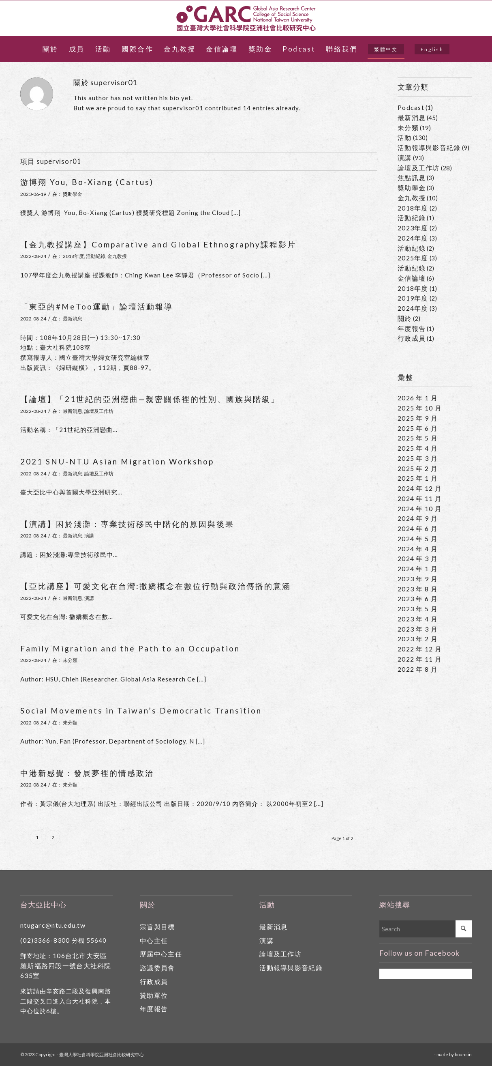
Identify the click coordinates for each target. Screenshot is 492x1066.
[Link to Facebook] (466, 18)
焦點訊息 (412, 177)
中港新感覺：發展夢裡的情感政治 (87, 773)
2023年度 (413, 228)
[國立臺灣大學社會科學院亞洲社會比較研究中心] (246, 18)
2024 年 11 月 (420, 498)
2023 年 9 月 (418, 578)
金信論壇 (412, 278)
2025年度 (413, 258)
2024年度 (413, 238)
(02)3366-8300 (45, 940)
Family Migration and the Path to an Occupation (130, 648)
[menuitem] (50, 49)
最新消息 (72, 319)
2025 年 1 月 (418, 478)
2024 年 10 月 (420, 508)
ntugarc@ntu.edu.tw (53, 925)
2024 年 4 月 (418, 548)
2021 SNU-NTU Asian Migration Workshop (117, 461)
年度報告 (412, 328)
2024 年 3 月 (418, 558)
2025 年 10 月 (420, 408)
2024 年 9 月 (418, 518)
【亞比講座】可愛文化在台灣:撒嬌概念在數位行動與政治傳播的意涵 (155, 586)
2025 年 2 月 (418, 468)
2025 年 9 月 (418, 418)
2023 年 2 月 (418, 639)
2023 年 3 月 (418, 629)
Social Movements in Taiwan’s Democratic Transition (141, 710)
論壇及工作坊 (98, 411)
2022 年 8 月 (418, 669)
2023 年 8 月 (418, 589)
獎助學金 (72, 194)
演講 (89, 536)
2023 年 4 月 (418, 619)
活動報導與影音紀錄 (429, 147)
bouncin (463, 1054)
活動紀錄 (95, 256)
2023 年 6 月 (418, 598)
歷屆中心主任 (161, 954)
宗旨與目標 (157, 927)
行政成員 (412, 338)
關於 (405, 318)
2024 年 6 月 (418, 528)
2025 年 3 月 (418, 458)
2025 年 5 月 (418, 438)
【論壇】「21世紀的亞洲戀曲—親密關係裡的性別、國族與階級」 (150, 399)
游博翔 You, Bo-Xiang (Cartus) (87, 182)
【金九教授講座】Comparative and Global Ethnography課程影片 (158, 244)
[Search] (425, 928)
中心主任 (154, 940)
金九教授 (117, 256)
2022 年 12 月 (420, 649)
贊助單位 (154, 995)
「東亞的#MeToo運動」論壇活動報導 (96, 306)
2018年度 (73, 256)
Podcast (411, 107)
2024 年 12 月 (420, 488)
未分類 (70, 660)
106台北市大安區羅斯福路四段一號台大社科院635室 (65, 966)
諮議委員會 (157, 967)
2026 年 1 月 (418, 398)
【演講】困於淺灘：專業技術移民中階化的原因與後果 (127, 524)
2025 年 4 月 (418, 448)
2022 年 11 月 (420, 659)
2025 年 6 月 (418, 428)
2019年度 (413, 298)
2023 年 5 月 (418, 609)
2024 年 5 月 (418, 538)
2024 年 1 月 (418, 568)
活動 (405, 137)
